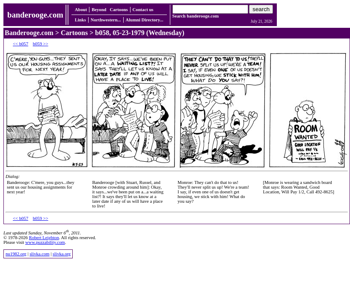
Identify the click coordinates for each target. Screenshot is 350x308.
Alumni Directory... (144, 20)
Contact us (143, 9)
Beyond (99, 9)
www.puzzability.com (45, 242)
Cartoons (119, 9)
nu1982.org (16, 254)
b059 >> (40, 43)
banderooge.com (35, 14)
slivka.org (62, 254)
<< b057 (20, 43)
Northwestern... (106, 20)
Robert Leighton (44, 237)
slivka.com (39, 254)
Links (80, 20)
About (81, 9)
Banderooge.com (29, 32)
